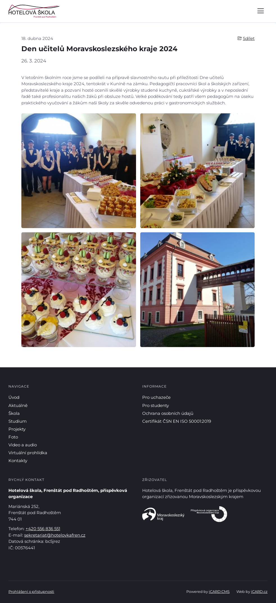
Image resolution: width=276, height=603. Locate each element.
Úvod (13, 397)
